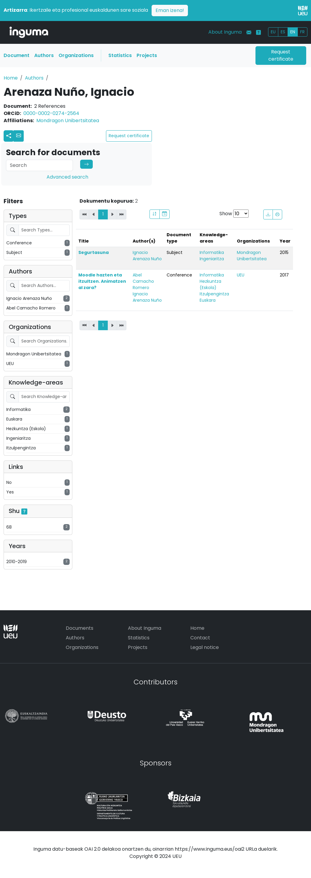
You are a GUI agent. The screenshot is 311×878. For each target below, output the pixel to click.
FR (302, 32)
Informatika (212, 252)
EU (273, 32)
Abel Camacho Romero (143, 281)
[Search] (39, 165)
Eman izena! (170, 10)
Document (16, 55)
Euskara (208, 300)
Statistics (120, 55)
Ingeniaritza (212, 259)
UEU (240, 275)
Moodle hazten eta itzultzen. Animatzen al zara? (102, 281)
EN (292, 32)
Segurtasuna (93, 252)
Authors (44, 55)
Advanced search (67, 176)
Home (11, 77)
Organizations (76, 55)
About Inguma (225, 32)
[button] (19, 136)
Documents (79, 628)
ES (283, 32)
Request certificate (280, 55)
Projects (147, 55)
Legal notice (204, 647)
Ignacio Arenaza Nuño (147, 255)
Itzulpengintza (214, 294)
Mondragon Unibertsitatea (67, 120)
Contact (200, 637)
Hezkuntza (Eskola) (210, 284)
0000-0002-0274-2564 (51, 113)
